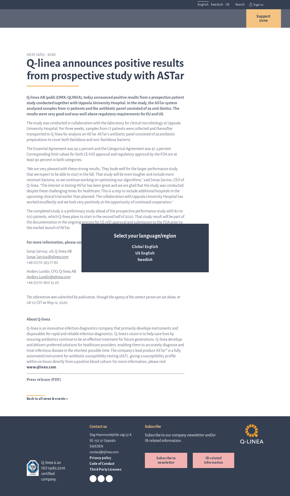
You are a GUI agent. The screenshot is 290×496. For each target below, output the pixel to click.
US (228, 4)
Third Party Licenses (105, 469)
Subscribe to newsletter (166, 460)
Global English (145, 247)
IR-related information (213, 460)
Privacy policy (100, 458)
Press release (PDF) (44, 380)
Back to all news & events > (47, 399)
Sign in (256, 4)
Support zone (263, 18)
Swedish (145, 260)
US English (145, 253)
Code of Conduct (102, 463)
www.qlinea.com (41, 367)
